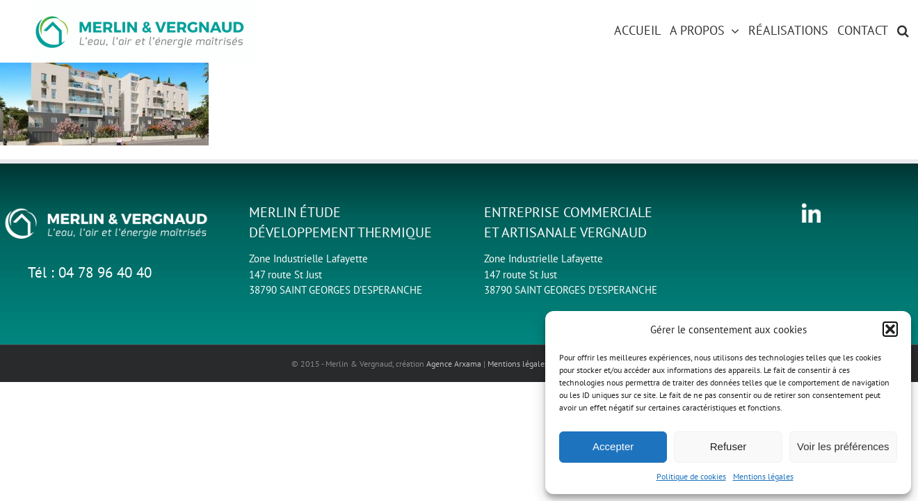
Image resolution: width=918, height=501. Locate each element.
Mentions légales (763, 476)
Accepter (613, 446)
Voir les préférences (843, 446)
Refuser (728, 446)
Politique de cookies (691, 476)
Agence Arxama (453, 363)
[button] (890, 329)
